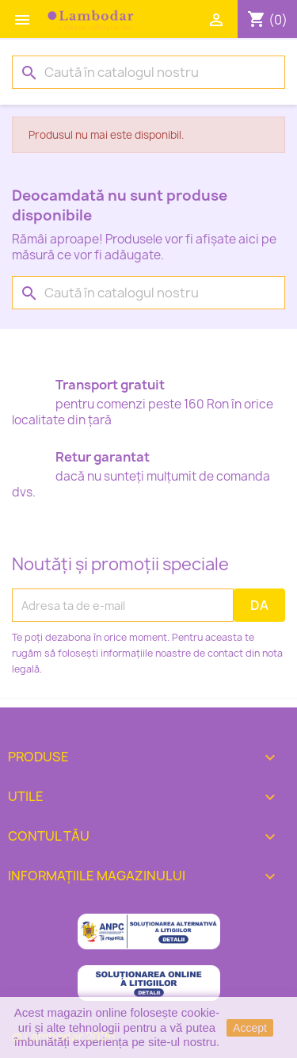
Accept (250, 1028)
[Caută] (148, 72)
